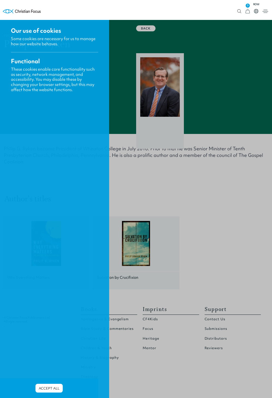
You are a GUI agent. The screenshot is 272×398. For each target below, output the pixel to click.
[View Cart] (248, 11)
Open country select (256, 11)
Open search (239, 11)
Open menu (265, 11)
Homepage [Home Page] (22, 11)
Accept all (49, 388)
